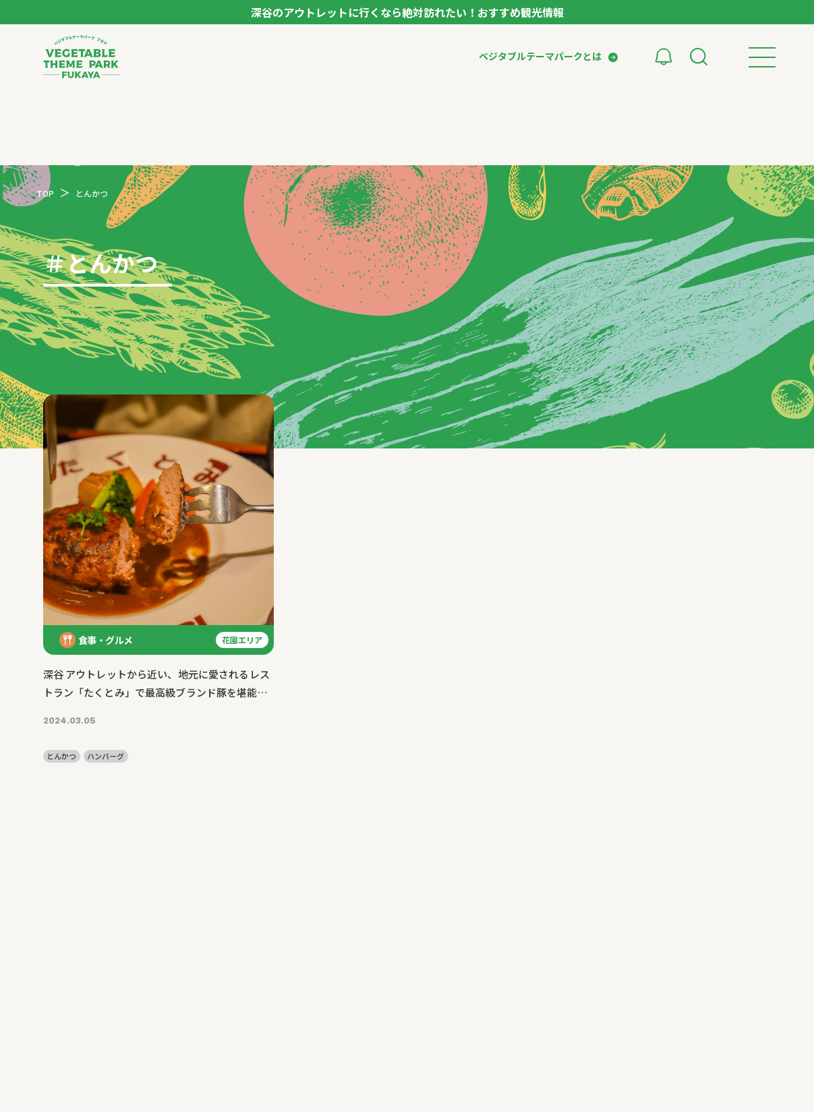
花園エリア (242, 639)
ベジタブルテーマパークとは (540, 56)
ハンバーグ (105, 756)
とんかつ (61, 756)
